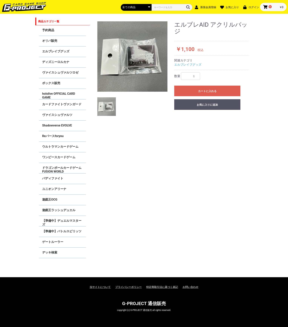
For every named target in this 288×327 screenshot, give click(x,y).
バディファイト (52, 178)
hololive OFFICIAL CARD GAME (58, 95)
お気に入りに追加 (207, 104)
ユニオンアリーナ (54, 189)
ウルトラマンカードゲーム (60, 146)
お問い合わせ (190, 286)
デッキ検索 (49, 252)
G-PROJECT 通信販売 (144, 303)
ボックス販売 (51, 83)
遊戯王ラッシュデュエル (58, 210)
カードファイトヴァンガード (61, 104)
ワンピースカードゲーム (58, 157)
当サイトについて (100, 286)
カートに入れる (207, 91)
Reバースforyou (53, 136)
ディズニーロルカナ (55, 62)
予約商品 (48, 30)
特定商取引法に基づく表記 (162, 286)
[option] (132, 56)
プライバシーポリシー (128, 286)
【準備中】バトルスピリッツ (61, 231)
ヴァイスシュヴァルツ (57, 115)
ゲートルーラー (52, 242)
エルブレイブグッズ (55, 51)
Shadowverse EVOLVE (57, 125)
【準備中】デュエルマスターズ (61, 222)
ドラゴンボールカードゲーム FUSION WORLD (61, 169)
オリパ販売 (49, 41)
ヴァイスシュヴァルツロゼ (60, 72)
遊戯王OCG (49, 199)
